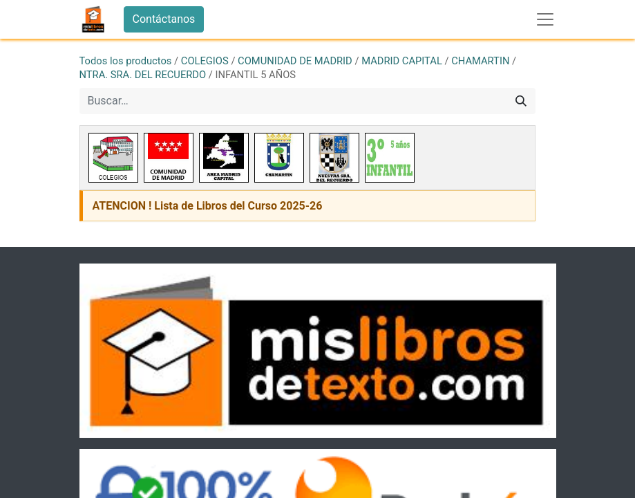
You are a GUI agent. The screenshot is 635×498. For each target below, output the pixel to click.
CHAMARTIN (480, 61)
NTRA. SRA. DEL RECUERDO (143, 74)
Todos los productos (125, 61)
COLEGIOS (205, 61)
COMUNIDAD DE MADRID (295, 61)
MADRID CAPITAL (401, 61)
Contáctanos (164, 19)
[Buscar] (521, 101)
